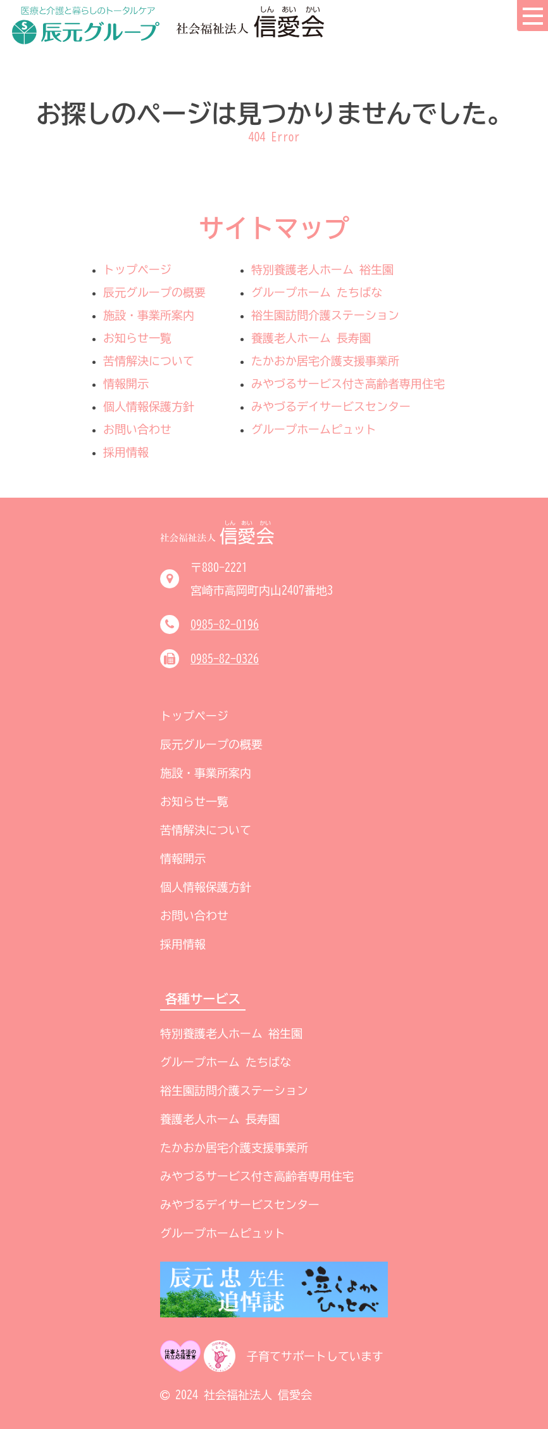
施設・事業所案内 (148, 315)
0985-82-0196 (224, 624)
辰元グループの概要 (154, 292)
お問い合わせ (137, 429)
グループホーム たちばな (316, 292)
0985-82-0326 (224, 658)
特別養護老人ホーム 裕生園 (322, 269)
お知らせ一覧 (137, 338)
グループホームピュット (314, 429)
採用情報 (126, 452)
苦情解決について (148, 360)
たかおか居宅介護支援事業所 (325, 360)
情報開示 (126, 383)
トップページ (137, 269)
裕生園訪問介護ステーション (325, 315)
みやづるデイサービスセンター (331, 406)
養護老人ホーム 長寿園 (311, 338)
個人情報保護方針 (148, 406)
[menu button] (532, 16)
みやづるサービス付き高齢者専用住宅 (348, 383)
